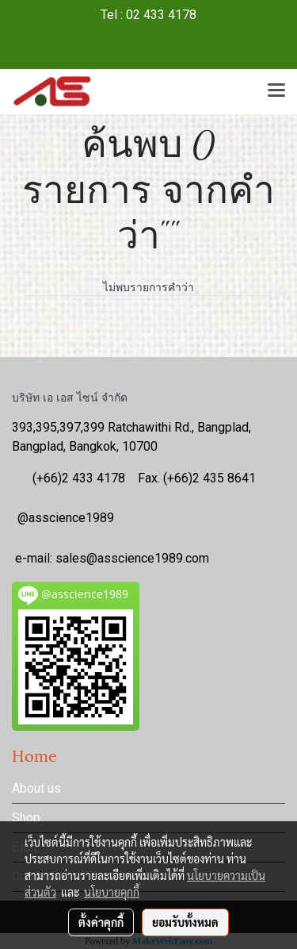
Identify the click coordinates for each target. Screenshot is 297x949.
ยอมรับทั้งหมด (185, 922)
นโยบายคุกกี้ (111, 892)
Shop (26, 817)
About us (36, 788)
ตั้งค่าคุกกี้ (101, 922)
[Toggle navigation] (276, 91)
